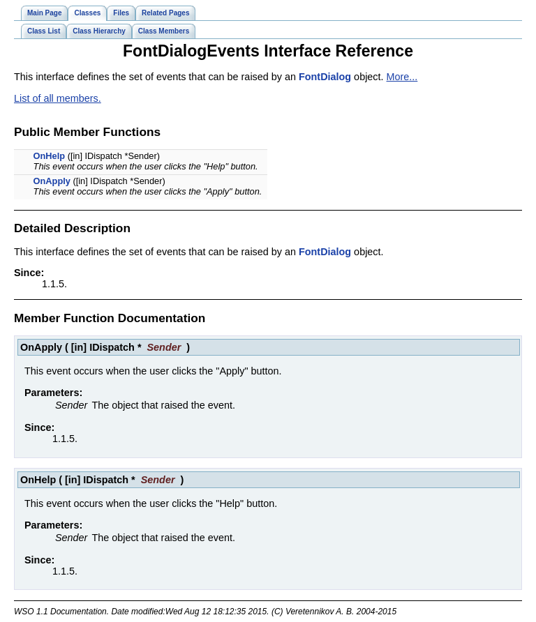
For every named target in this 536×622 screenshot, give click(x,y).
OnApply (52, 181)
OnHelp (50, 156)
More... (402, 76)
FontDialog (325, 76)
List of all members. (57, 98)
